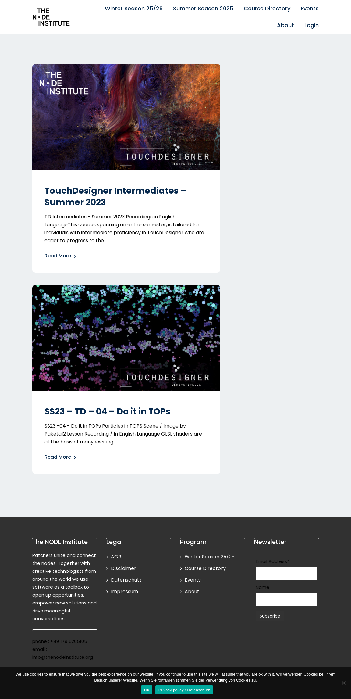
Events (310, 8)
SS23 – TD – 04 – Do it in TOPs (107, 412)
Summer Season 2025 (203, 8)
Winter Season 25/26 (134, 8)
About (285, 25)
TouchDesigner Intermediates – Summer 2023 (115, 196)
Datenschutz (126, 579)
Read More (60, 256)
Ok (146, 690)
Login (311, 25)
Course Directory (267, 8)
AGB (116, 556)
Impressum (124, 591)
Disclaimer (123, 568)
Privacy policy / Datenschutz (184, 690)
